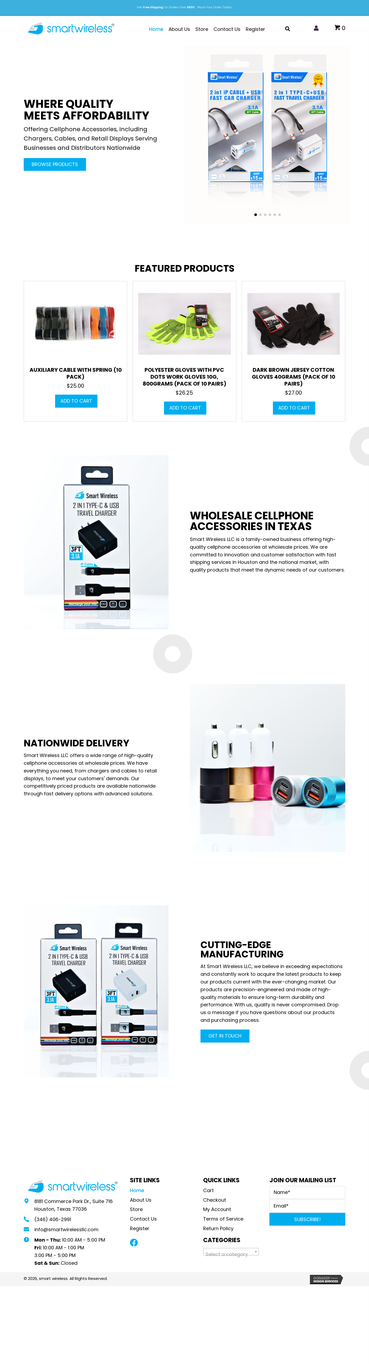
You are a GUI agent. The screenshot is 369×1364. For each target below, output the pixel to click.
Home (137, 1190)
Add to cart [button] (76, 401)
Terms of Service (223, 1219)
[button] (55, 164)
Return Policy (219, 1228)
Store (136, 1209)
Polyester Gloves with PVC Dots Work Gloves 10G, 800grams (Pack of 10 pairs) (184, 376)
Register (139, 1228)
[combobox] (231, 1251)
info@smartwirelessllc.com (66, 1229)
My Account (217, 1209)
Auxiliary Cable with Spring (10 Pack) (76, 373)
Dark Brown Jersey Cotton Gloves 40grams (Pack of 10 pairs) (293, 376)
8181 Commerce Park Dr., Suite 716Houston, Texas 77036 (73, 1205)
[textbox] (231, 1254)
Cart (208, 1190)
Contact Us (143, 1219)
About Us (140, 1200)
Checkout (214, 1200)
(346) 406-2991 (52, 1219)
